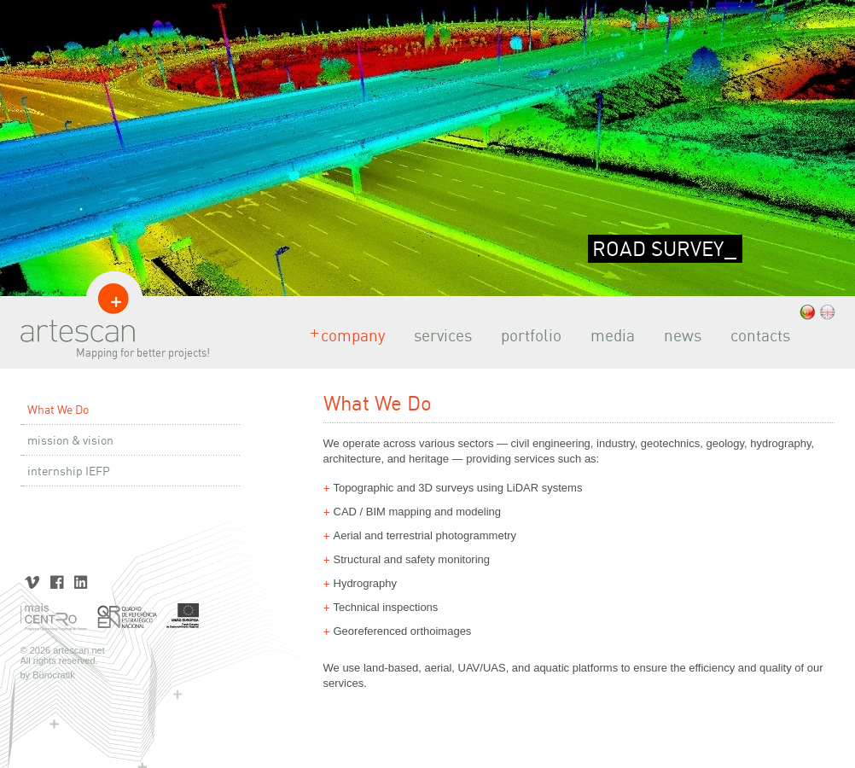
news (677, 335)
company (348, 335)
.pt (807, 312)
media (607, 335)
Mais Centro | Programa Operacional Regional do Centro (54, 617)
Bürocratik (53, 675)
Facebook (57, 581)
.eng (827, 312)
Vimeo (33, 581)
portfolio (526, 335)
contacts (755, 335)
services (438, 335)
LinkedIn (81, 581)
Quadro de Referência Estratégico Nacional (127, 617)
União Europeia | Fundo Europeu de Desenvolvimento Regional (183, 617)
